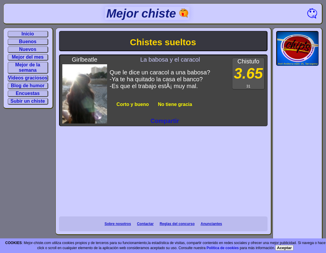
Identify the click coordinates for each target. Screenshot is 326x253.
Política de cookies (222, 248)
